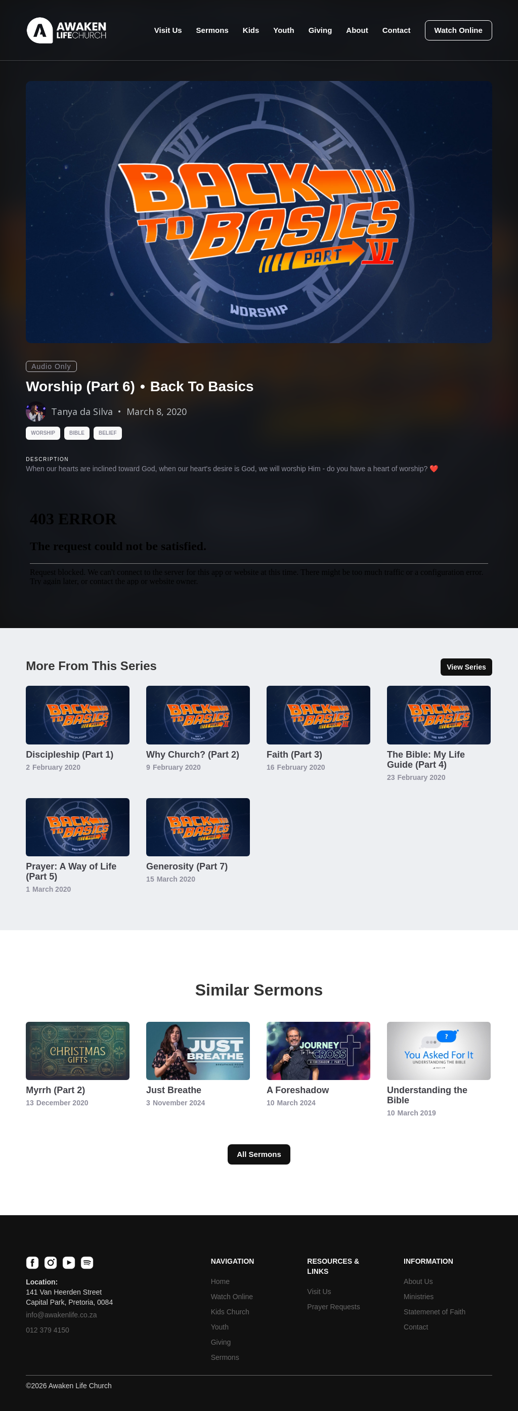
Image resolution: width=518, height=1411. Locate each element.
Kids (251, 30)
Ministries (419, 1297)
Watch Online (459, 30)
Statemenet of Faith (434, 1312)
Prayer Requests (333, 1307)
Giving (320, 30)
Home (220, 1281)
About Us (418, 1281)
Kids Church (230, 1312)
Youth (283, 30)
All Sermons (259, 1154)
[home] (66, 30)
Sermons (212, 30)
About (357, 30)
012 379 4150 (47, 1330)
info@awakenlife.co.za (61, 1315)
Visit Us (168, 30)
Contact (396, 30)
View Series (466, 667)
